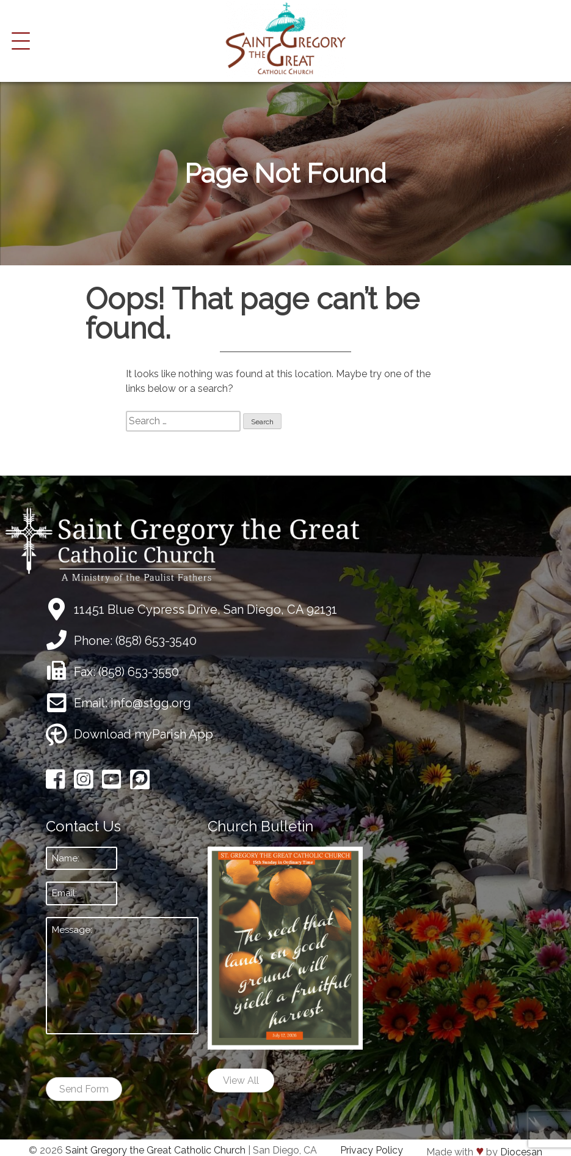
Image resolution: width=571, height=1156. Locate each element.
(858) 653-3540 (156, 640)
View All (241, 1080)
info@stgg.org (151, 703)
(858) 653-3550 (138, 672)
